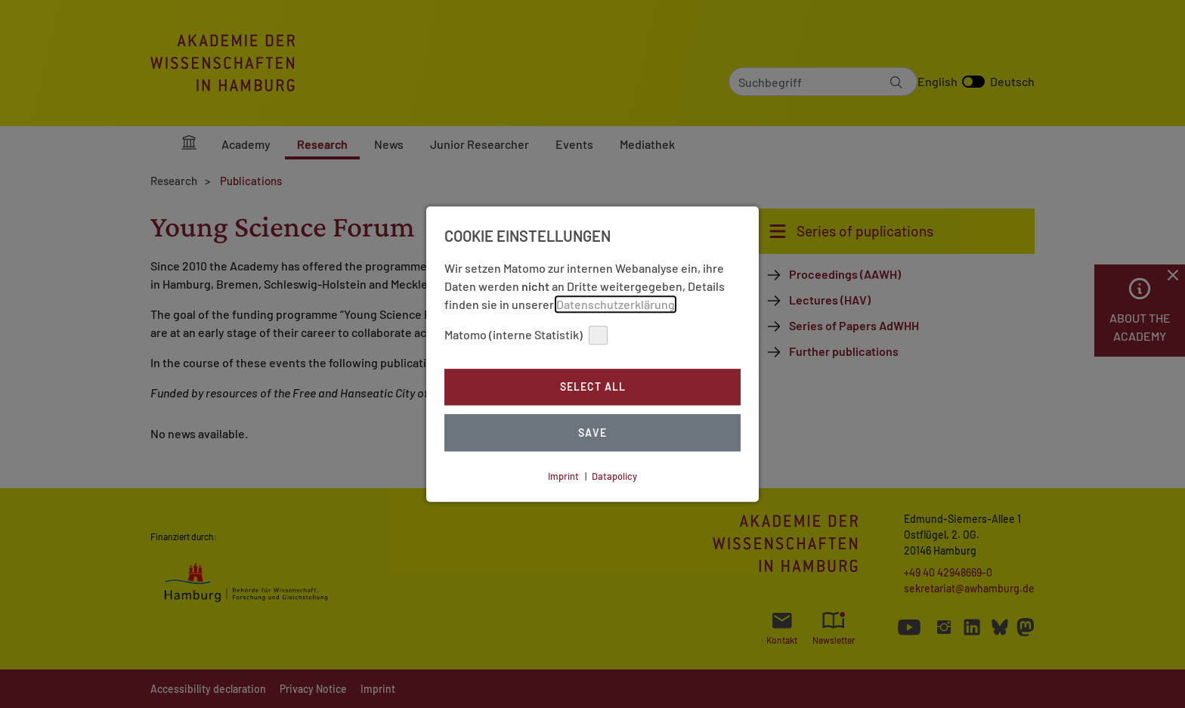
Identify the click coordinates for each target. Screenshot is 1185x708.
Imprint (563, 476)
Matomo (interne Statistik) (526, 335)
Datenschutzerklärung (615, 304)
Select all (593, 387)
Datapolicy (614, 476)
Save (592, 432)
